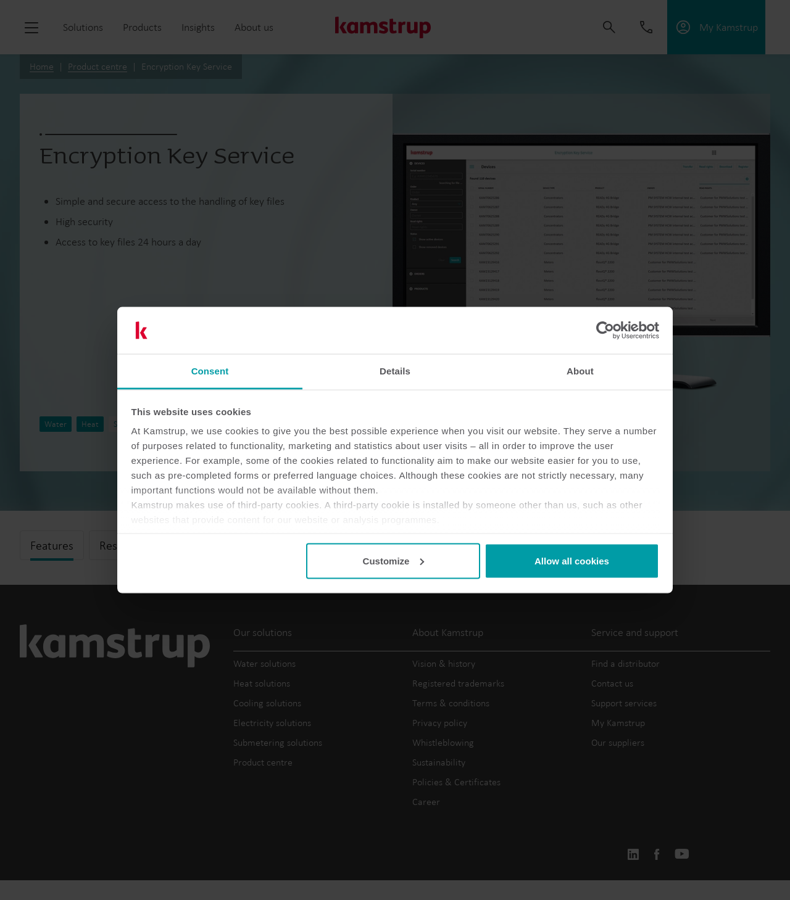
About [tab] (580, 371)
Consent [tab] (210, 371)
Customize (394, 560)
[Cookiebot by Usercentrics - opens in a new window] (605, 330)
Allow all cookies (571, 560)
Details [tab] (395, 371)
